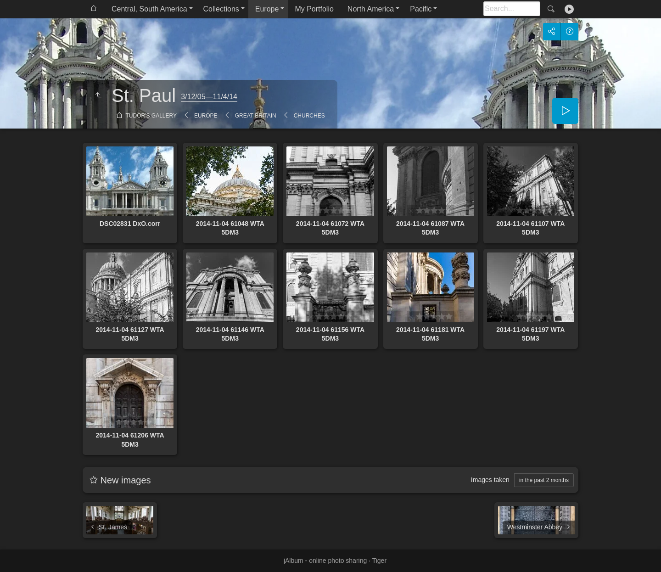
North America (370, 9)
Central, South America (149, 9)
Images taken (490, 479)
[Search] (511, 8)
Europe (267, 9)
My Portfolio (314, 9)
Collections (221, 9)
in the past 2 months (544, 480)
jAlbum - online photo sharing (325, 560)
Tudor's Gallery (151, 115)
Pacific (420, 9)
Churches (309, 115)
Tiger (379, 560)
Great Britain (255, 115)
